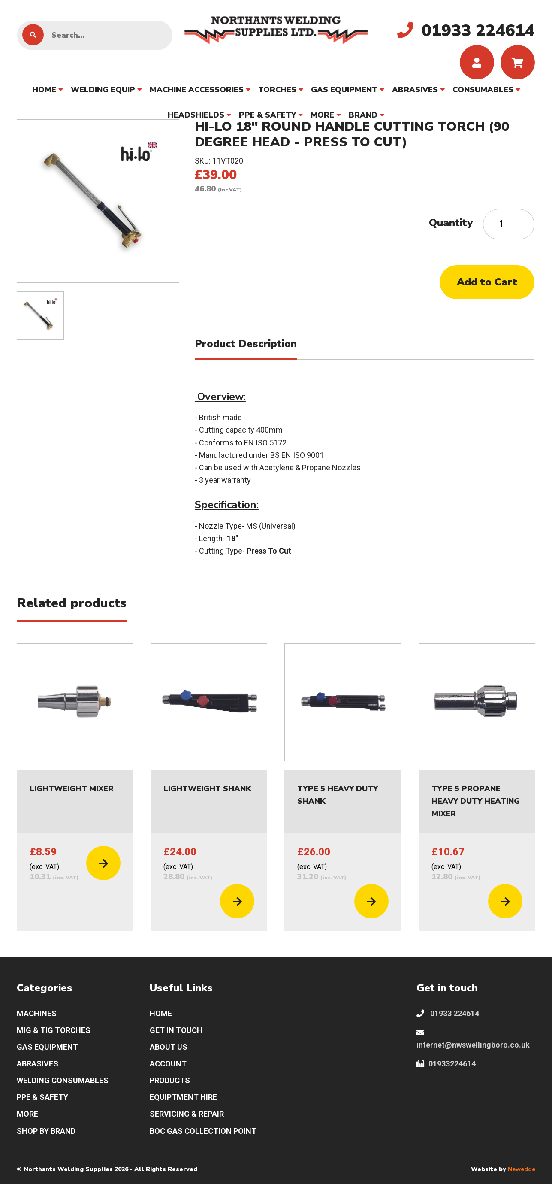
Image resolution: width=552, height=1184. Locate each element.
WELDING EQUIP (103, 90)
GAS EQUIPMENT (344, 90)
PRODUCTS (170, 1080)
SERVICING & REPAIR (187, 1113)
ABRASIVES (415, 90)
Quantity (451, 223)
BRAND (363, 115)
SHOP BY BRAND (46, 1131)
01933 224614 (447, 1013)
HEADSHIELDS (196, 115)
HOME (44, 90)
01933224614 (446, 1063)
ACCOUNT (168, 1063)
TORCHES (277, 90)
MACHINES (37, 1013)
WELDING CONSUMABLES (63, 1080)
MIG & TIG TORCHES (53, 1030)
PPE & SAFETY (267, 115)
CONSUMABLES (482, 90)
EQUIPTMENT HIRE (183, 1097)
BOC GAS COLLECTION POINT (203, 1131)
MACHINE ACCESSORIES (197, 90)
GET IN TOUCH (176, 1030)
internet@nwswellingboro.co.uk (473, 1038)
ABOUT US (168, 1046)
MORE (322, 115)
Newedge (521, 1169)
